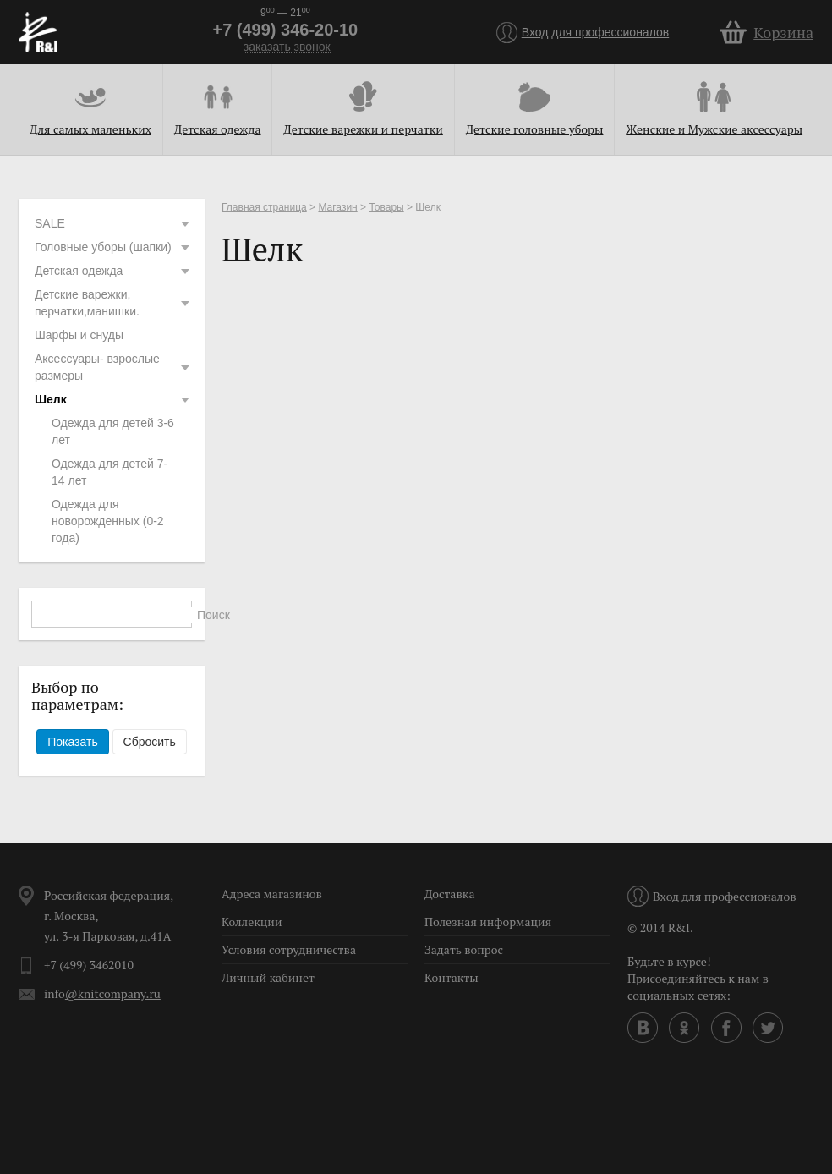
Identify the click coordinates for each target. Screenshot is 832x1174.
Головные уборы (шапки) (113, 247)
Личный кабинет (268, 977)
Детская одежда (217, 129)
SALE (113, 223)
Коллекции (252, 921)
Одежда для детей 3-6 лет (113, 431)
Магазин (337, 207)
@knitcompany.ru (113, 993)
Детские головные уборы (535, 129)
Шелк (113, 399)
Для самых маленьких (90, 129)
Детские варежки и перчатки (362, 129)
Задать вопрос (463, 949)
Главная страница (264, 207)
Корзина (783, 32)
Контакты (451, 977)
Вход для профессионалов (596, 32)
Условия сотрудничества (289, 949)
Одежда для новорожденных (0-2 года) (108, 521)
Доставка (449, 894)
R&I (38, 32)
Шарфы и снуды (79, 335)
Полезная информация (487, 921)
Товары (386, 207)
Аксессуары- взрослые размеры (113, 367)
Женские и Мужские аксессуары (714, 129)
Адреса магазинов (272, 894)
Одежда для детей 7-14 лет (109, 472)
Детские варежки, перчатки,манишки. (113, 303)
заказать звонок (287, 47)
